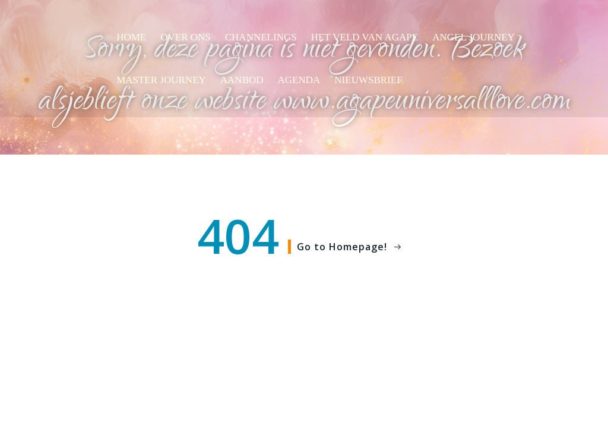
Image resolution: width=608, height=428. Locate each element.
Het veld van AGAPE (365, 37)
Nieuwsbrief (368, 80)
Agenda (299, 80)
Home (131, 37)
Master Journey (161, 80)
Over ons (185, 37)
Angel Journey (473, 37)
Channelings (261, 37)
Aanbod (242, 80)
